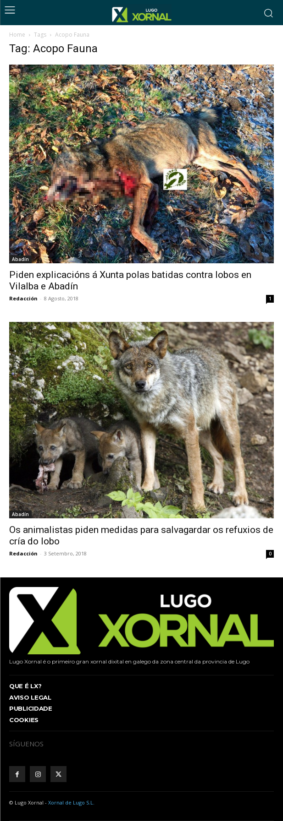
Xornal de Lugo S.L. (71, 802)
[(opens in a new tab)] (141, 420)
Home (17, 34)
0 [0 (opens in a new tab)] (270, 553)
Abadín (20, 259)
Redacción (23, 298)
